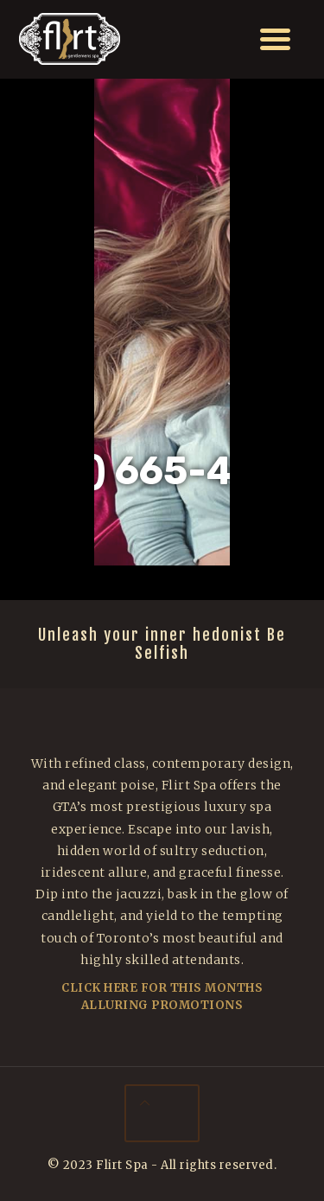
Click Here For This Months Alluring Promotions (162, 997)
